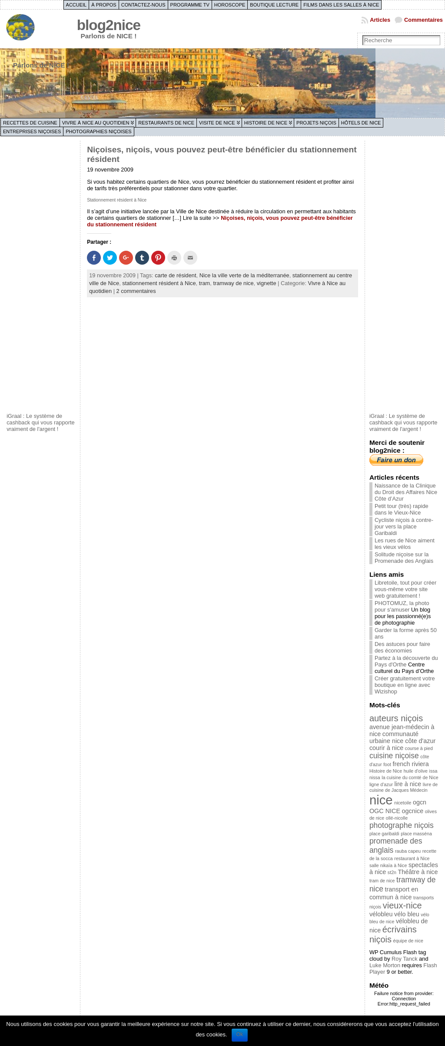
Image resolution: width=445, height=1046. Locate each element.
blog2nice (108, 25)
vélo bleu (406, 914)
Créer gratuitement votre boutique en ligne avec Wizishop (405, 685)
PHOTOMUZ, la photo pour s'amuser (402, 606)
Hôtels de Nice (361, 122)
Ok (239, 1034)
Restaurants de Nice (166, 122)
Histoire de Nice (265, 122)
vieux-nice (402, 905)
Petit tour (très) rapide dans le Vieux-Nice (401, 509)
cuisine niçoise (394, 755)
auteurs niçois (396, 718)
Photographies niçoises (98, 131)
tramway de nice (233, 283)
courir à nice (386, 747)
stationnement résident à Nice (159, 283)
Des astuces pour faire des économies (402, 647)
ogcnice (413, 810)
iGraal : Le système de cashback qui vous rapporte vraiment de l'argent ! (41, 422)
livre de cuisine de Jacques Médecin (403, 787)
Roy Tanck (405, 958)
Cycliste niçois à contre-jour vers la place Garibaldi (404, 526)
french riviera (410, 763)
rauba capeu (408, 851)
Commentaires (423, 20)
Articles (380, 20)
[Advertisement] (41, 275)
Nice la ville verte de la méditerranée (244, 275)
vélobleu (381, 914)
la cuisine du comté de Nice (410, 777)
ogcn (419, 802)
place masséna (416, 833)
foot (387, 764)
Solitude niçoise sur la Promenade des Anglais (404, 557)
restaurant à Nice (411, 858)
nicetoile (402, 802)
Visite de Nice (217, 122)
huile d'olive (416, 771)
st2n (392, 872)
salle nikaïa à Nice (388, 865)
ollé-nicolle (397, 818)
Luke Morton (384, 965)
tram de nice (382, 880)
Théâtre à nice (418, 871)
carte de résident (175, 275)
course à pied (419, 748)
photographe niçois (401, 825)
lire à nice (408, 783)
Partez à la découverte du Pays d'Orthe (406, 661)
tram (204, 283)
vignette (266, 283)
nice (381, 800)
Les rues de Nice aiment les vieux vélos (405, 543)
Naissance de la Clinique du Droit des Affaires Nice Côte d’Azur (406, 492)
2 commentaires (136, 291)
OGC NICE (384, 810)
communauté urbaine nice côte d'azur (402, 737)
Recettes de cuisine (30, 122)
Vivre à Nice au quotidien (96, 122)
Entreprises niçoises (32, 131)
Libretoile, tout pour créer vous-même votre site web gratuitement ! (405, 589)
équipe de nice (408, 940)
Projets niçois (316, 122)
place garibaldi (384, 833)
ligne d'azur (381, 784)
